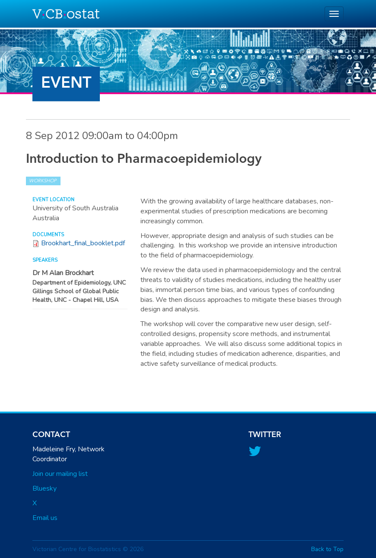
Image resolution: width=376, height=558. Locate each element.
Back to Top (327, 549)
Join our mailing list (60, 474)
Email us (44, 518)
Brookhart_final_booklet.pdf (83, 243)
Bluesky (44, 488)
